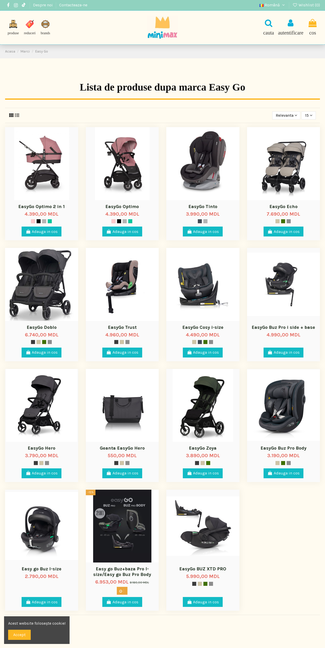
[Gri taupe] (277, 221)
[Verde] (50, 221)
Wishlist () (306, 5)
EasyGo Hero (41, 448)
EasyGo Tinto (202, 206)
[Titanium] (289, 221)
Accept (19, 634)
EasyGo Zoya (203, 448)
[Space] (200, 221)
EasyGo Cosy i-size (202, 327)
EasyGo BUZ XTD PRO (202, 569)
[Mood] (283, 221)
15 (308, 115)
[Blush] (33, 221)
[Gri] (44, 221)
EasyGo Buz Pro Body (283, 448)
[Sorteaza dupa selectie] (286, 115)
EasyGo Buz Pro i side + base (283, 327)
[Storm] (33, 342)
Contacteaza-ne (73, 5)
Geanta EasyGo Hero (122, 448)
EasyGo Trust (122, 327)
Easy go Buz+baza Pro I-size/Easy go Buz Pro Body (122, 571)
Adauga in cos (41, 231)
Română (272, 5)
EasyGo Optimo (122, 206)
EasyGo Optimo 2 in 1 (41, 206)
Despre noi (43, 5)
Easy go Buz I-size (41, 569)
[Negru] (39, 221)
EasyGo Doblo (42, 327)
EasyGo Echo (283, 206)
